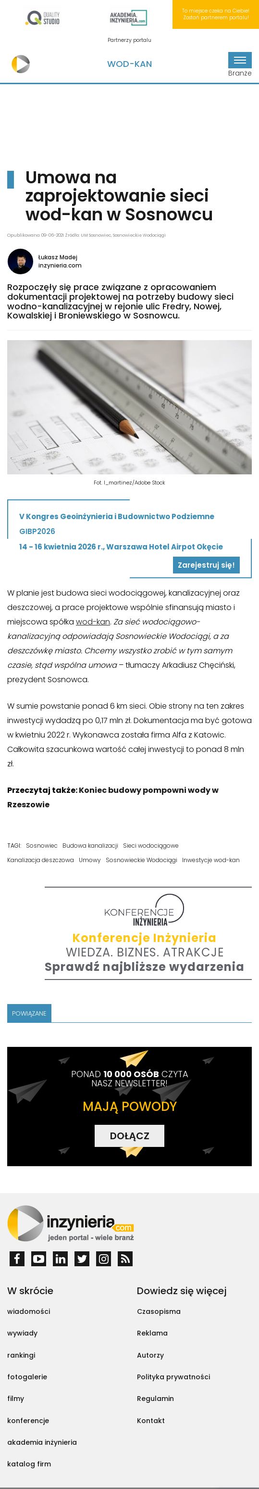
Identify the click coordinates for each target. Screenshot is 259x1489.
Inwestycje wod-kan (211, 860)
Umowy (90, 860)
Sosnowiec (42, 845)
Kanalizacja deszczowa (40, 860)
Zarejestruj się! (206, 565)
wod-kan (93, 621)
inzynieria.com (60, 265)
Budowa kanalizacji (90, 845)
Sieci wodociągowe (151, 845)
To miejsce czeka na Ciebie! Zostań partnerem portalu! (215, 14)
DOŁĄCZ (129, 1136)
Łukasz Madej (57, 257)
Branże (240, 65)
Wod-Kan (129, 64)
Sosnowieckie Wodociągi (141, 860)
